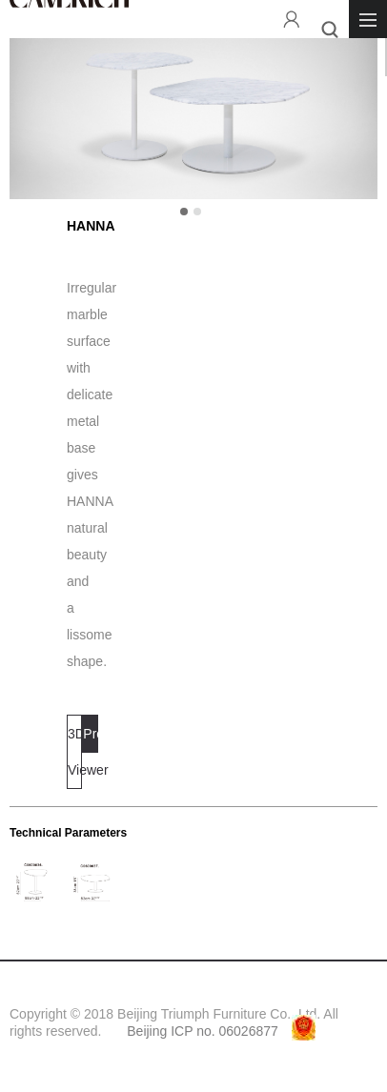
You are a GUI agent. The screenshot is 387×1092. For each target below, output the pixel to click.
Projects (90, 733)
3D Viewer (75, 752)
